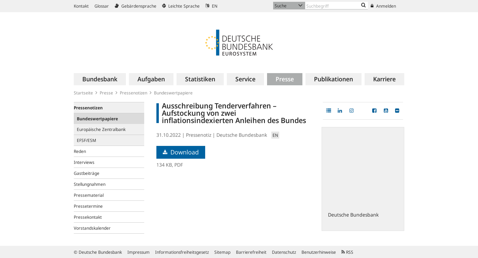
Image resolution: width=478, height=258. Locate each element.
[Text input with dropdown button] (336, 5)
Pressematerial (89, 195)
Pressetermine (88, 206)
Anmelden (383, 6)
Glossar (102, 6)
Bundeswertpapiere (173, 93)
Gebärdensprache (135, 6)
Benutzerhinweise (318, 252)
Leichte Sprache (181, 6)
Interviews (84, 162)
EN (211, 6)
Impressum (138, 252)
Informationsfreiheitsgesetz (182, 252)
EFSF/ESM (86, 140)
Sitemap (222, 252)
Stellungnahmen (89, 184)
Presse (106, 93)
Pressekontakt (88, 217)
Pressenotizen (133, 93)
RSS (347, 252)
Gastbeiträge (86, 173)
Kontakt (81, 6)
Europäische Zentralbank (101, 129)
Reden (80, 151)
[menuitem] (100, 79)
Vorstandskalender (92, 228)
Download (181, 152)
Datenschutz (284, 252)
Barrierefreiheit (251, 252)
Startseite (83, 93)
